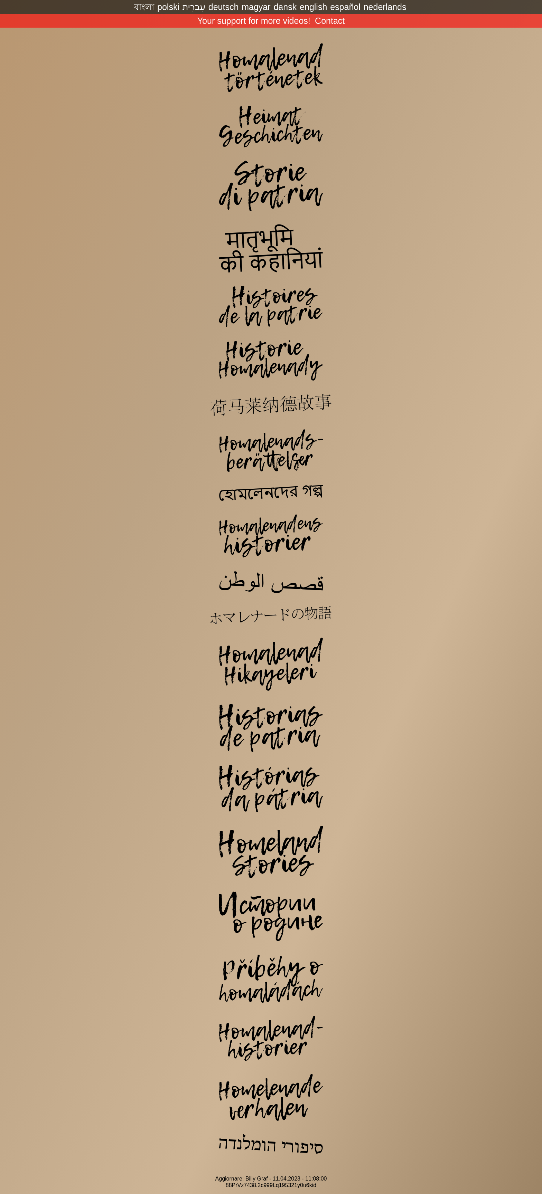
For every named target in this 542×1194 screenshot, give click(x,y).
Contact (330, 21)
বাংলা (144, 7)
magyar (256, 7)
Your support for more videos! (253, 21)
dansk (285, 7)
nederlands (385, 7)
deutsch (223, 7)
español (345, 7)
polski (168, 7)
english (313, 7)
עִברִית (194, 7)
